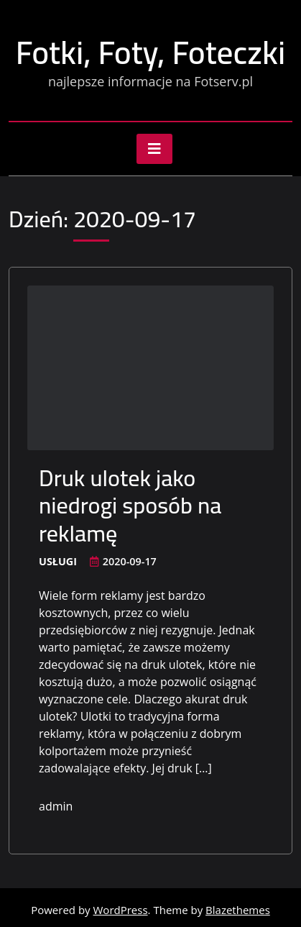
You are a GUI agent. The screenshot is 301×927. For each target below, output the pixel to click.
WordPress (120, 910)
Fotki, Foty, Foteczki (150, 52)
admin (56, 806)
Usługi (58, 561)
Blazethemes (237, 910)
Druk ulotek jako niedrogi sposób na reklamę (130, 505)
